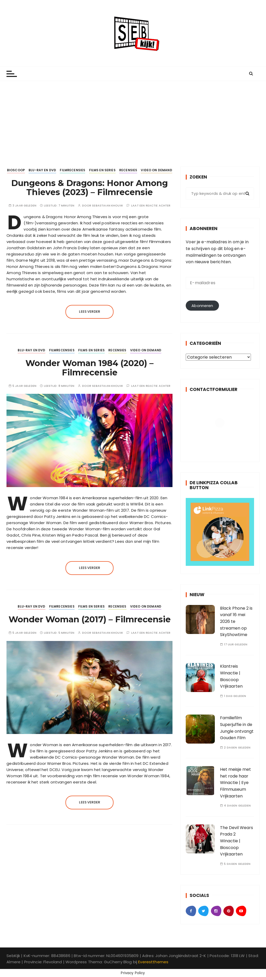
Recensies (128, 170)
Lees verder (89, 311)
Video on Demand (156, 170)
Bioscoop (16, 170)
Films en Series (102, 170)
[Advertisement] (133, 120)
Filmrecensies (72, 170)
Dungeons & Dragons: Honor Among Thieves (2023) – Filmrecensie (89, 187)
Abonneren (202, 305)
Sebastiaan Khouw (107, 205)
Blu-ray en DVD (42, 170)
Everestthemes (153, 962)
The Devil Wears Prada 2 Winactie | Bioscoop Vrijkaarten (236, 841)
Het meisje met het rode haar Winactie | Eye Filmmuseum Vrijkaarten (235, 782)
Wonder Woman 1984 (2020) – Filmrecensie (89, 367)
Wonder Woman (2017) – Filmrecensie (90, 619)
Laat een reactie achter (150, 205)
